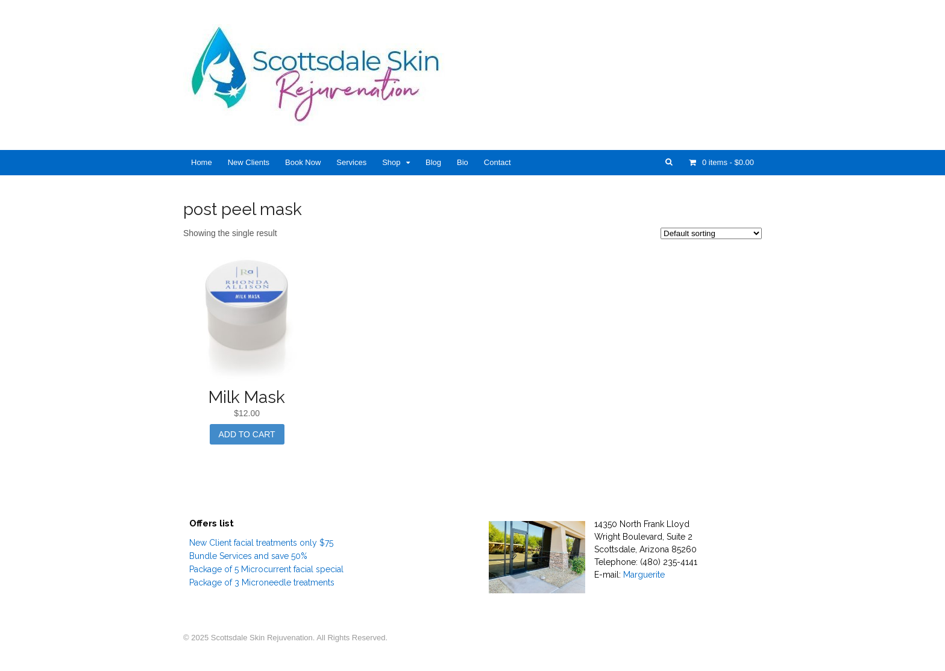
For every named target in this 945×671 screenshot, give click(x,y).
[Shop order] (711, 233)
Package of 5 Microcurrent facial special (266, 569)
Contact (497, 162)
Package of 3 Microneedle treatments (261, 582)
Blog (433, 162)
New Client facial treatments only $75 (261, 543)
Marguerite (644, 574)
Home (201, 162)
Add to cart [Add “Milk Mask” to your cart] (247, 434)
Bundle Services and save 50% (248, 556)
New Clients (248, 162)
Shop (391, 162)
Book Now (303, 162)
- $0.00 (727, 162)
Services (351, 162)
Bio (462, 162)
